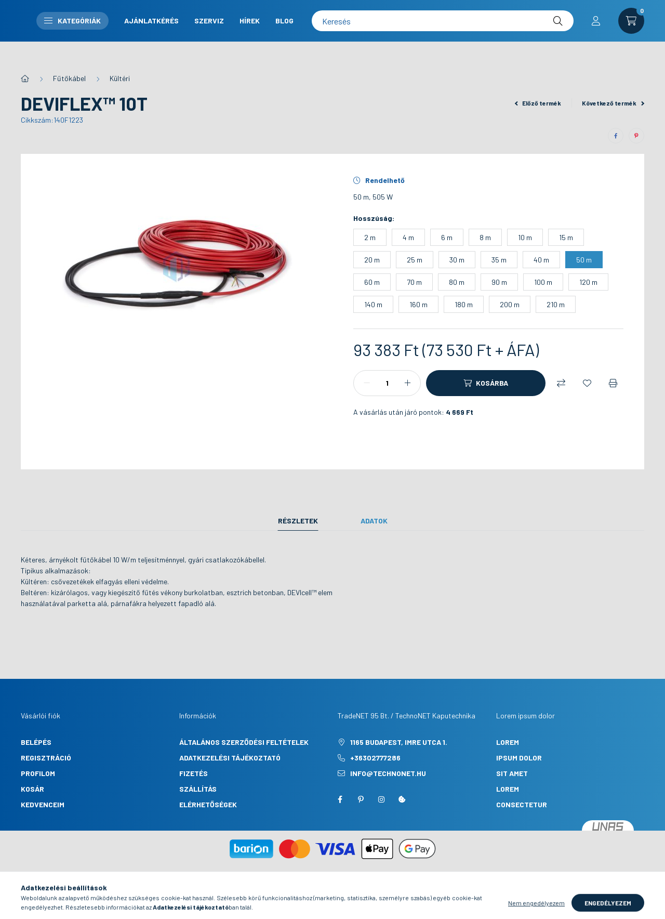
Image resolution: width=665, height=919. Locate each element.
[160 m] (418, 304)
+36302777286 (375, 757)
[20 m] (372, 259)
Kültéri (120, 78)
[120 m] (588, 282)
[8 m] (485, 237)
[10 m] (525, 237)
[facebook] (615, 135)
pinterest (360, 799)
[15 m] (566, 237)
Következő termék (613, 103)
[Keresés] (522, 31)
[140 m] (373, 304)
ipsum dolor (519, 757)
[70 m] (414, 282)
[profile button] (596, 31)
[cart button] (631, 31)
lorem (507, 742)
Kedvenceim (42, 804)
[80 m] (456, 282)
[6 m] (446, 237)
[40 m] (541, 259)
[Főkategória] (25, 78)
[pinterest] (636, 135)
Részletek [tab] (298, 520)
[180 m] (464, 304)
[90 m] (499, 282)
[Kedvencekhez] (587, 383)
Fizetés (193, 773)
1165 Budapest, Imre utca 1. (398, 742)
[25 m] (414, 259)
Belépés (36, 742)
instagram (381, 799)
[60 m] (372, 282)
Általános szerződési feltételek (244, 742)
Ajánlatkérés (359, 22)
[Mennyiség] (387, 383)
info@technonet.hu (388, 773)
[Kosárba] (486, 383)
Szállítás (198, 788)
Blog (377, 39)
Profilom (38, 773)
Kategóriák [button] (280, 31)
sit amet (512, 773)
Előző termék (538, 103)
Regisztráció (46, 757)
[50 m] (584, 259)
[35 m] (499, 259)
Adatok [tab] (374, 520)
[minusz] (367, 383)
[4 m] (408, 237)
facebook (339, 799)
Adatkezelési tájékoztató (230, 757)
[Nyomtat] (613, 383)
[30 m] (456, 259)
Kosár (32, 788)
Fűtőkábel (69, 78)
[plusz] (407, 383)
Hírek (342, 39)
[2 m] (370, 237)
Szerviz (417, 22)
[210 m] (556, 304)
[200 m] (509, 304)
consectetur (521, 804)
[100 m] (543, 282)
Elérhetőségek (208, 804)
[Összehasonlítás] (561, 383)
